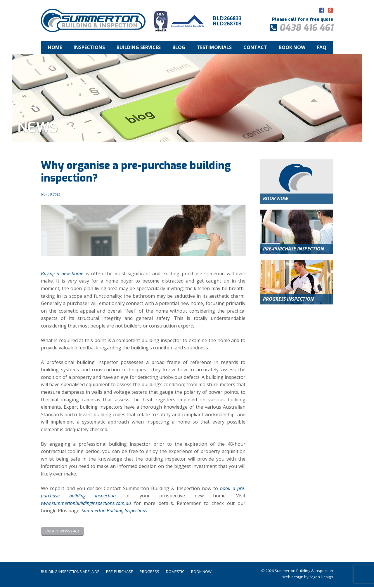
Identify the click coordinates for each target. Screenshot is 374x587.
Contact (255, 47)
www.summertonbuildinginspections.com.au (86, 503)
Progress (149, 571)
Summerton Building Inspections (114, 510)
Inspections (89, 47)
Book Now (292, 47)
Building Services (139, 47)
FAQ (321, 47)
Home (55, 47)
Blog (178, 47)
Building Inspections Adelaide (70, 571)
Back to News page (62, 531)
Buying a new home (62, 273)
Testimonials (214, 47)
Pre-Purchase (119, 571)
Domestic (175, 571)
